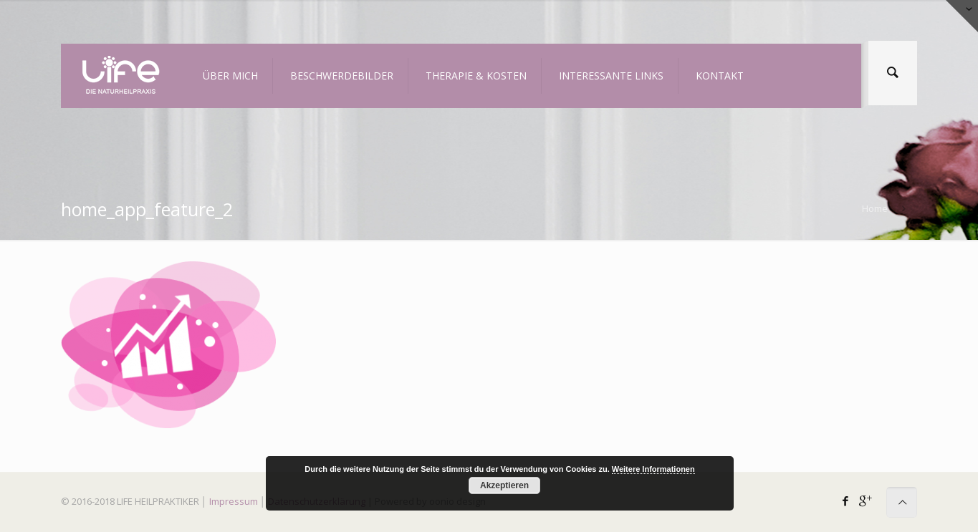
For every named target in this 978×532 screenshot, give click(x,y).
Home (875, 208)
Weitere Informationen (653, 469)
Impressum (233, 501)
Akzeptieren (504, 485)
